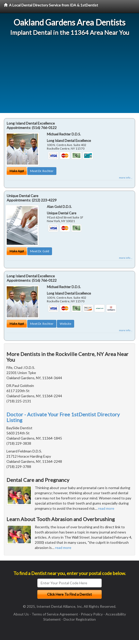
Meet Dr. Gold (39, 251)
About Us (21, 614)
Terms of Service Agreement (55, 614)
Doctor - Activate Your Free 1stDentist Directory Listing (63, 417)
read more (106, 508)
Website (65, 324)
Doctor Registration (80, 619)
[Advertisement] (69, 77)
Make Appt (17, 171)
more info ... (125, 177)
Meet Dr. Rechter (42, 171)
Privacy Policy (92, 614)
